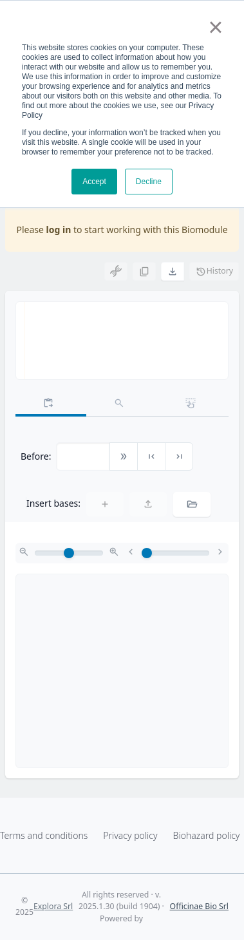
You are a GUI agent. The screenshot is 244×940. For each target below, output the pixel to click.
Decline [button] (149, 181)
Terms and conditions (44, 835)
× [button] (215, 27)
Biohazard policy (206, 835)
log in (58, 229)
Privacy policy (130, 835)
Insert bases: (53, 503)
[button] (172, 271)
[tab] (50, 403)
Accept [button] (94, 181)
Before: (36, 456)
